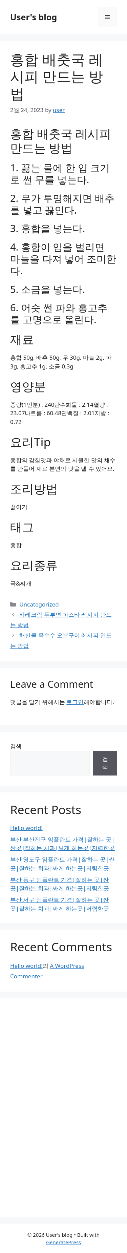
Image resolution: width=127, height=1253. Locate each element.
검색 (16, 746)
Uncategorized (39, 604)
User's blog (33, 17)
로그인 (75, 702)
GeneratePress (63, 1242)
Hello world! (26, 828)
